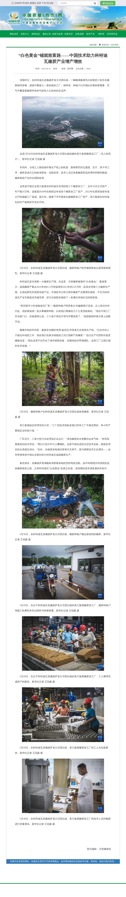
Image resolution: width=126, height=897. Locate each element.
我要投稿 (107, 3)
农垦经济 (68, 34)
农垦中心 (25, 34)
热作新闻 (114, 45)
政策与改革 (57, 34)
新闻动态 (36, 34)
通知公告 (46, 34)
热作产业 (90, 34)
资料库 (101, 34)
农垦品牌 (79, 34)
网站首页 (14, 34)
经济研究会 (112, 34)
